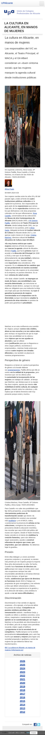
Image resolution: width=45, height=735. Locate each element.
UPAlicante (7, 3)
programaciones (14, 370)
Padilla (13, 251)
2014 (22, 704)
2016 (22, 697)
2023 (22, 672)
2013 (22, 708)
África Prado (9, 189)
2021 (22, 679)
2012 (22, 712)
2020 (22, 683)
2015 (22, 701)
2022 (22, 675)
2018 (22, 690)
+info (28, 733)
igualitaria (12, 521)
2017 (22, 693)
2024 (22, 668)
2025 (22, 664)
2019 (22, 686)
